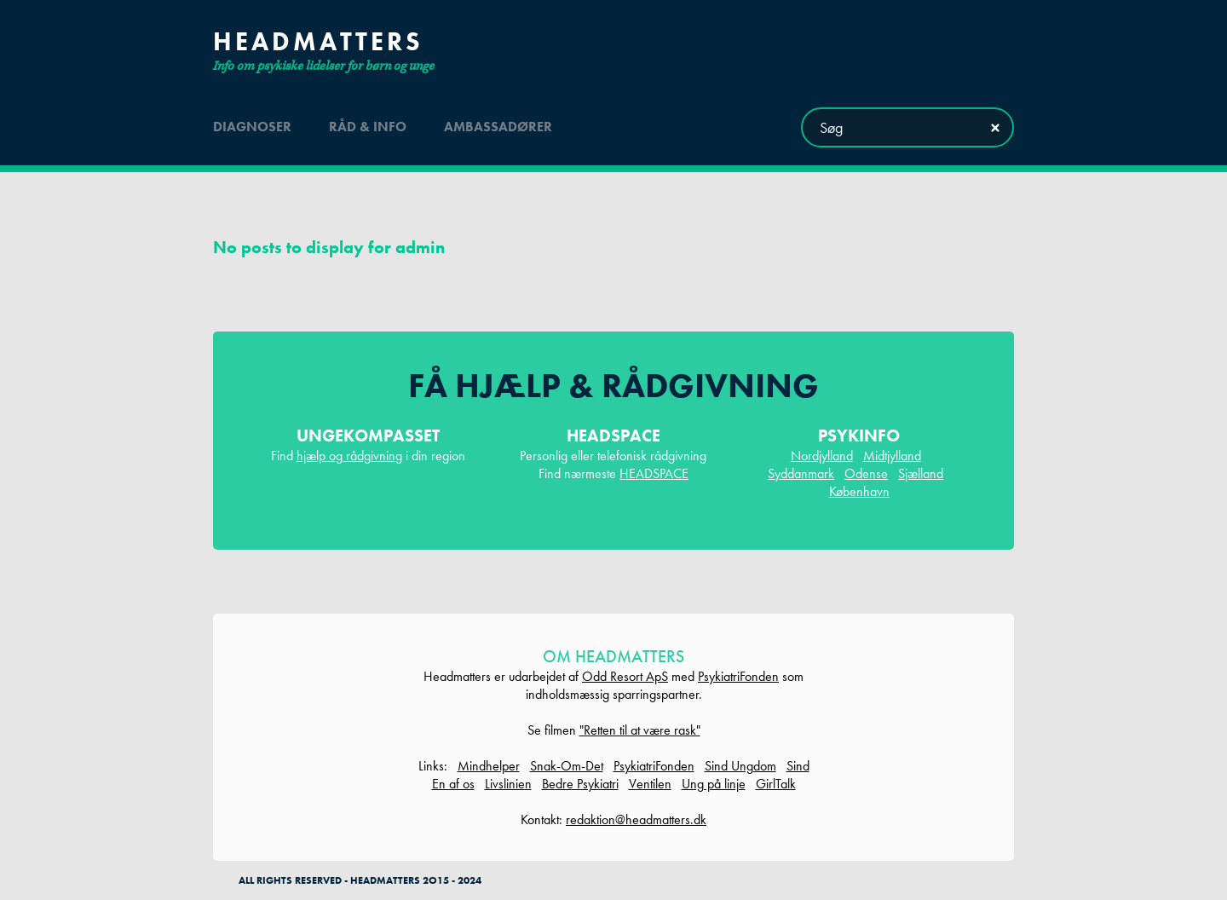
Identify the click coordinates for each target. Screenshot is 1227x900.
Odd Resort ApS (625, 676)
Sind (797, 766)
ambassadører (498, 127)
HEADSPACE (653, 473)
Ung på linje (714, 784)
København (859, 491)
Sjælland (920, 473)
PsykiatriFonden (738, 676)
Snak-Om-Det (566, 766)
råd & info (367, 127)
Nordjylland (822, 455)
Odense (866, 473)
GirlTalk (776, 784)
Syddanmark (801, 473)
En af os (453, 784)
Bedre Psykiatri (580, 784)
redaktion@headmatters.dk (636, 819)
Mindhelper (489, 766)
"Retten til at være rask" (639, 730)
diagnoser (252, 127)
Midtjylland (892, 455)
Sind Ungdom (740, 766)
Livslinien (508, 784)
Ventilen (650, 784)
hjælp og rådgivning (349, 455)
